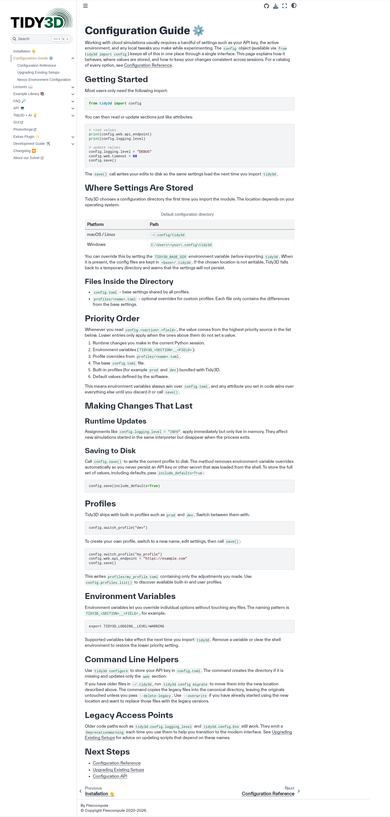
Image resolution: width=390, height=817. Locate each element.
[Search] (55, 39)
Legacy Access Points (324, 58)
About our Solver (39, 158)
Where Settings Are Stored (328, 21)
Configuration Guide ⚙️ (46, 58)
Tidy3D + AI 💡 (38, 115)
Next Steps (315, 64)
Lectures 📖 (36, 87)
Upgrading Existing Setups (51, 72)
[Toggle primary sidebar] (98, 6)
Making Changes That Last (328, 33)
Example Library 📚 (42, 94)
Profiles (313, 39)
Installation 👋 (37, 51)
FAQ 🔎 (32, 101)
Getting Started (320, 15)
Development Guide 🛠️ (44, 144)
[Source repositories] (266, 6)
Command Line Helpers (325, 52)
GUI (29, 122)
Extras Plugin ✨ (39, 137)
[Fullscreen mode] (284, 6)
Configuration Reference (49, 65)
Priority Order (317, 27)
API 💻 (32, 108)
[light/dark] (293, 5)
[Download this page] (275, 6)
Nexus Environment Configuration (57, 80)
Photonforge (36, 129)
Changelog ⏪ (37, 151)
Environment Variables (324, 46)
